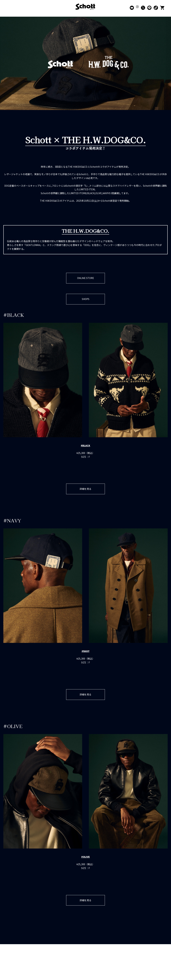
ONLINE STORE (85, 278)
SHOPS (85, 299)
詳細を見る (85, 490)
